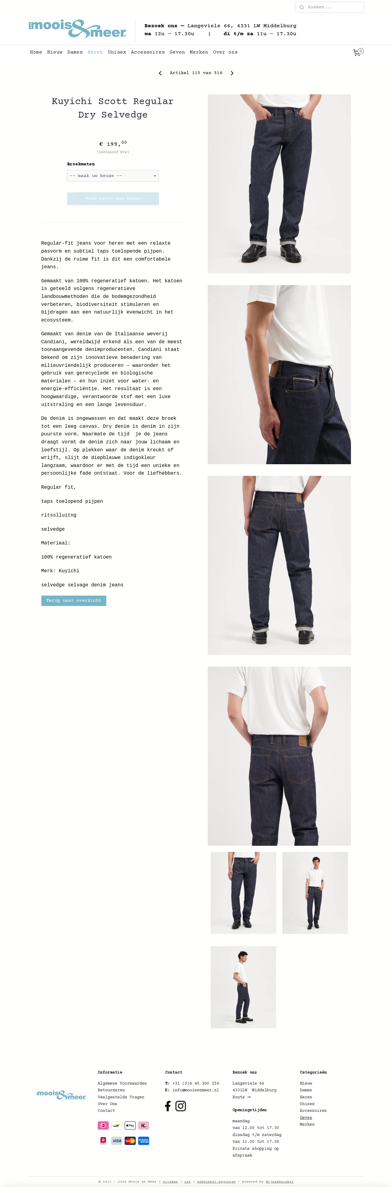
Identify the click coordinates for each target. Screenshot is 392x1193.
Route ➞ (241, 1097)
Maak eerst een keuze (112, 198)
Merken (199, 52)
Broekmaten (80, 164)
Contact (106, 1110)
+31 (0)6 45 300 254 (195, 1083)
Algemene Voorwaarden (122, 1083)
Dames (75, 52)
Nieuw (54, 52)
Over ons (225, 52)
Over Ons (107, 1104)
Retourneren (111, 1090)
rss (187, 1182)
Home (36, 52)
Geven (177, 52)
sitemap (170, 1182)
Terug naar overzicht (73, 600)
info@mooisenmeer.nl (195, 1090)
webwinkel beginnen (216, 1182)
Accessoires (148, 52)
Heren (95, 52)
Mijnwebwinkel (280, 1182)
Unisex (117, 52)
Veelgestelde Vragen (121, 1097)
